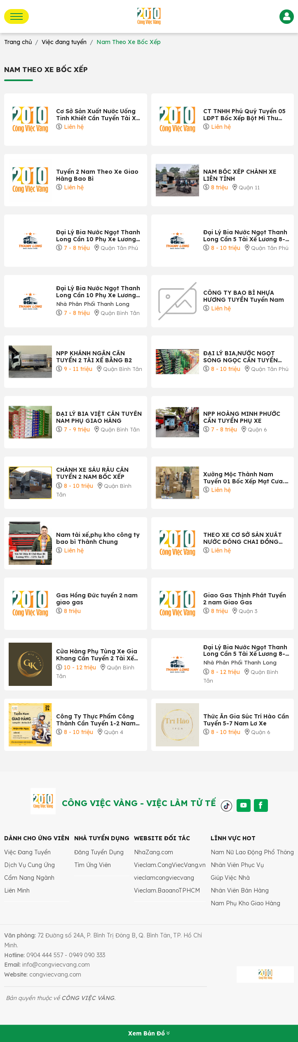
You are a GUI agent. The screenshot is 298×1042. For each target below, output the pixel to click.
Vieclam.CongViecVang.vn (170, 865)
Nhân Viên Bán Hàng (240, 890)
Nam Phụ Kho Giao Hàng (245, 903)
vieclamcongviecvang (164, 877)
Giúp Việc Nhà (230, 877)
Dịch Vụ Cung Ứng (29, 865)
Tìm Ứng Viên (92, 865)
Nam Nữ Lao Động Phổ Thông (252, 852)
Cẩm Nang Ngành (29, 877)
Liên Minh (17, 890)
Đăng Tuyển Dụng (99, 852)
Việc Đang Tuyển (27, 852)
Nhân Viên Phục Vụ (237, 865)
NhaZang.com (153, 852)
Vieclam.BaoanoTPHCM (167, 890)
